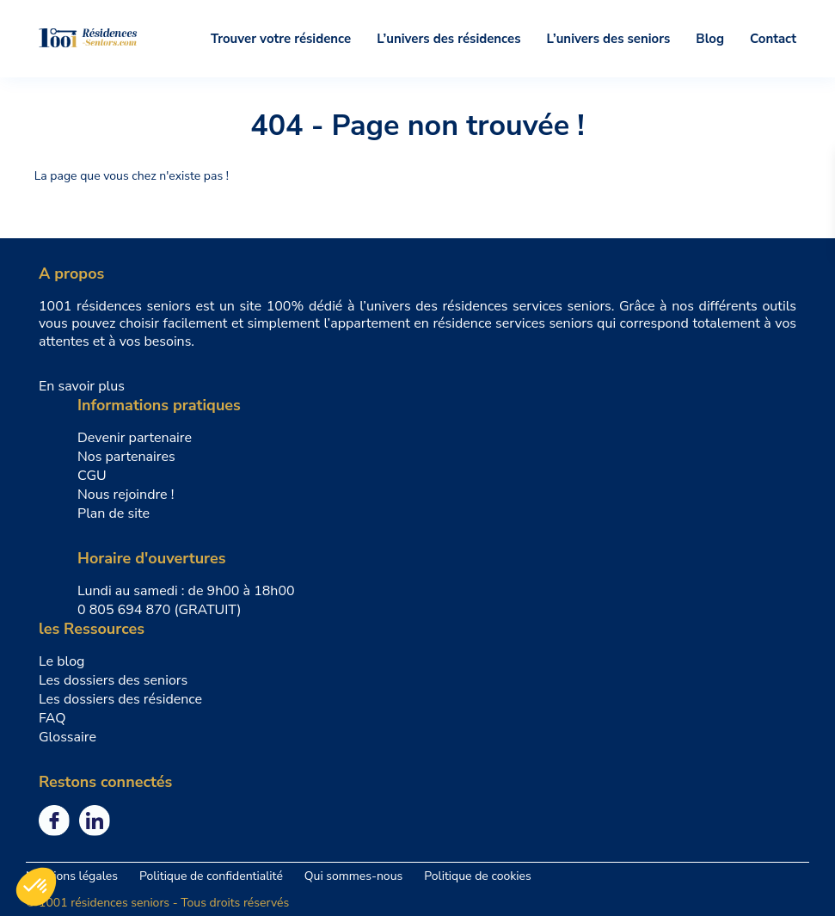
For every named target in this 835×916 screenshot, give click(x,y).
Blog (710, 38)
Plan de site (113, 513)
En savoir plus (82, 386)
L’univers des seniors (609, 38)
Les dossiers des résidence (120, 699)
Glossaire (67, 737)
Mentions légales (72, 876)
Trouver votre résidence (281, 38)
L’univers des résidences (448, 38)
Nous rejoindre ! (125, 494)
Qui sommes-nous (353, 876)
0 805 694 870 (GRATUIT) (159, 609)
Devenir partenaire (134, 437)
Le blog (62, 661)
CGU (92, 475)
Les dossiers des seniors (113, 680)
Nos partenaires (126, 456)
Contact (773, 38)
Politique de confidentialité (211, 876)
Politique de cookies (477, 876)
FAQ (52, 718)
